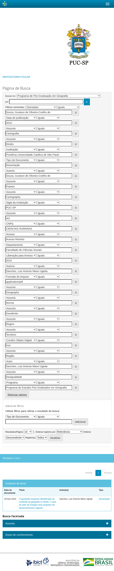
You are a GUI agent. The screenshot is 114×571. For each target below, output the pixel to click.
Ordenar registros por (45, 432)
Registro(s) (30, 437)
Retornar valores (17, 394)
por (6, 102)
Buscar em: (10, 96)
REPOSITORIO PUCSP (16, 76)
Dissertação (104, 499)
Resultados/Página (14, 432)
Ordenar (87, 432)
